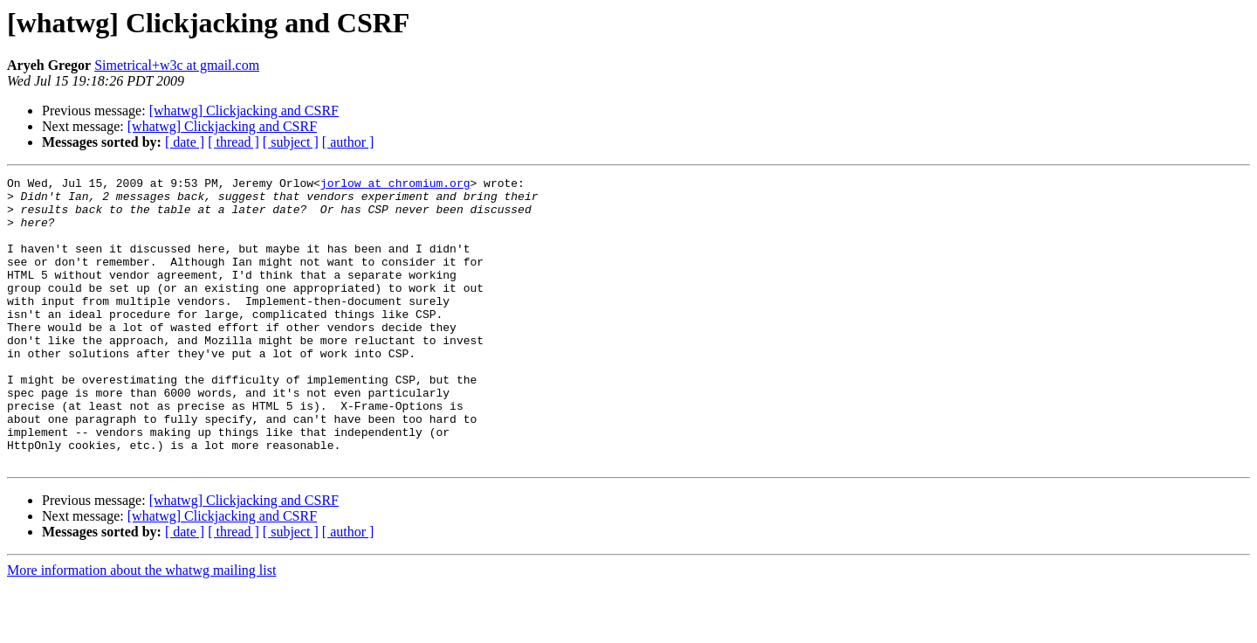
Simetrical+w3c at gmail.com (176, 65)
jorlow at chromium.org (395, 185)
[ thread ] (233, 142)
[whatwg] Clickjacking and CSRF (244, 110)
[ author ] (348, 142)
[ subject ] (291, 142)
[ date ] (184, 142)
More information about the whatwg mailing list (141, 627)
